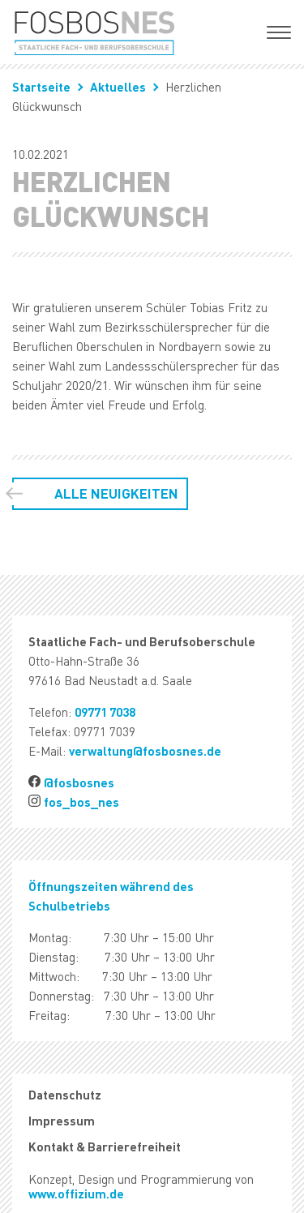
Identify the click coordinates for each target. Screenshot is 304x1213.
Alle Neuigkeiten (116, 493)
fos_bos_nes (81, 802)
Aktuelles (118, 86)
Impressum (61, 1120)
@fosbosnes (79, 782)
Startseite (41, 86)
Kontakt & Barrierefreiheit (104, 1146)
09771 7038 (105, 712)
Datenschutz (64, 1094)
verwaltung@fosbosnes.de (145, 751)
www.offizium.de (76, 1193)
